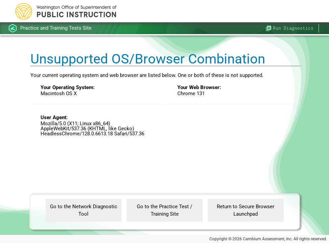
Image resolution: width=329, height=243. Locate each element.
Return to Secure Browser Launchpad (245, 210)
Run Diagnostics (293, 28)
